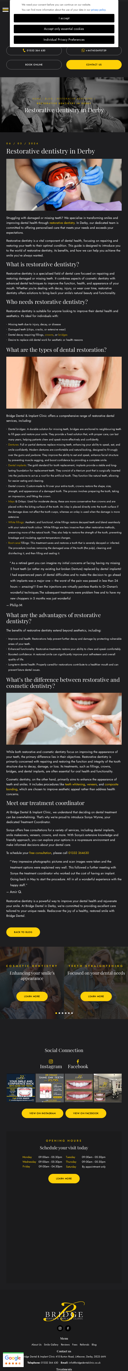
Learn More (32, 996)
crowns (49, 335)
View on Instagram (42, 1113)
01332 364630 (78, 853)
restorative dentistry (62, 223)
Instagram (51, 1064)
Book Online (34, 64)
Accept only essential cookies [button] (64, 29)
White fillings (16, 522)
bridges (62, 335)
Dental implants (17, 465)
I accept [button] (64, 18)
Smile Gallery (51, 1344)
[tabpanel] (32, 983)
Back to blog (23, 932)
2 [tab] (60, 1013)
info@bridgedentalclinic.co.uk (85, 1363)
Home (37, 98)
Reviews (65, 1344)
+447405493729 (94, 50)
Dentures (13, 445)
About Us (36, 1344)
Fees (74, 1344)
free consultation (40, 853)
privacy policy (98, 10)
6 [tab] (72, 1013)
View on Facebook (86, 1113)
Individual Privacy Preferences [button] (64, 39)
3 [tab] (63, 1013)
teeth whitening (75, 784)
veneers (92, 784)
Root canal (14, 543)
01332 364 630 (34, 50)
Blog (49, 98)
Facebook (78, 1064)
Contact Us (94, 64)
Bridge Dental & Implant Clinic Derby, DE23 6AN (64, 1356)
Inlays (11, 501)
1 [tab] (56, 1013)
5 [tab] (69, 1013)
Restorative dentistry (75, 98)
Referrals (84, 1344)
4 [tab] (66, 1013)
